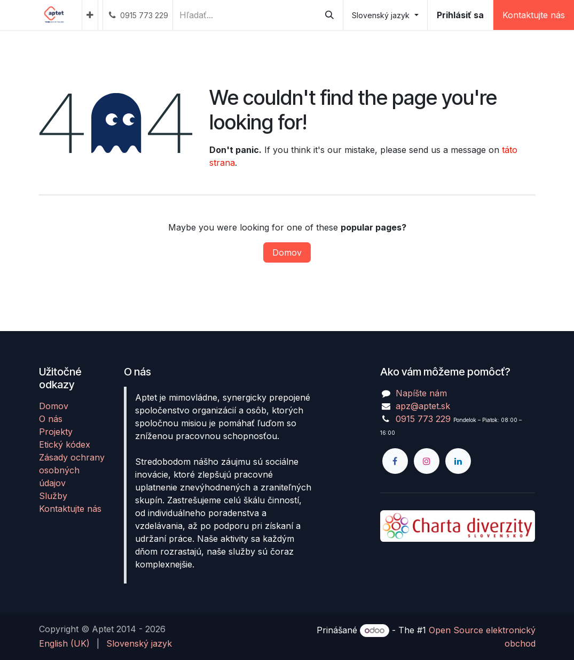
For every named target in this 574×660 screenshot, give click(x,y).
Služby (53, 495)
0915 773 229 (423, 418)
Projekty (56, 431)
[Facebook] (395, 461)
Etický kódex (64, 444)
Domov (287, 252)
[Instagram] (426, 461)
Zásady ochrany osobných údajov (72, 470)
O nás (50, 418)
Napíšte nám (421, 393)
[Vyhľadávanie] (329, 15)
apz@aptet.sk (423, 406)
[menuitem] (90, 15)
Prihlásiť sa (460, 15)
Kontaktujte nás (70, 508)
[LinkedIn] (458, 461)
